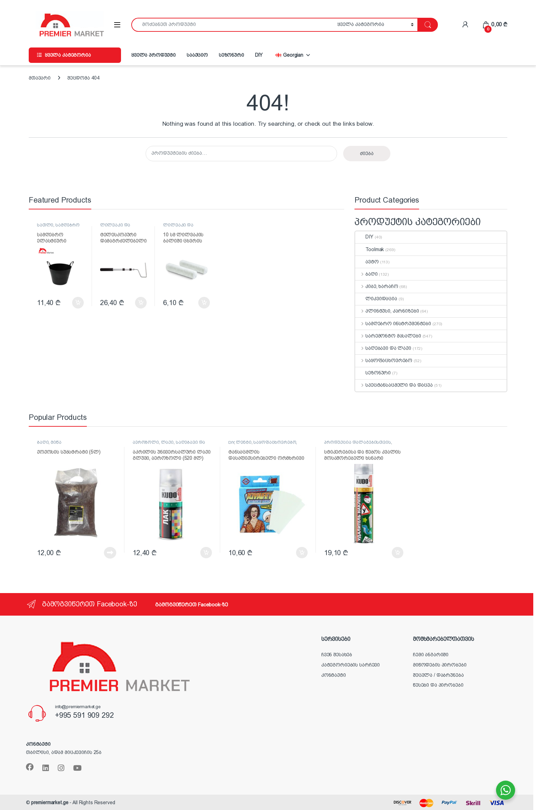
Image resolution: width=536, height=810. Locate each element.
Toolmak (369, 249)
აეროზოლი (146, 442)
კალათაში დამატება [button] (78, 302)
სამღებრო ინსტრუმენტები (58, 227)
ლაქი (167, 442)
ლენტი (243, 442)
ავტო (366, 261)
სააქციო (197, 55)
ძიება (367, 153)
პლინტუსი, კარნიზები (387, 311)
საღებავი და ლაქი (383, 348)
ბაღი (366, 274)
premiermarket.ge (49, 802)
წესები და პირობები (438, 685)
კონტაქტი (333, 675)
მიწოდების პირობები (439, 665)
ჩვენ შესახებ (336, 654)
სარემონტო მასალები (388, 336)
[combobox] (232, 25)
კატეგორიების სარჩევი (350, 665)
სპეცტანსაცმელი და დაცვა (394, 385)
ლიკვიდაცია (376, 298)
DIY (259, 55)
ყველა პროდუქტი (153, 55)
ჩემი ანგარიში (430, 654)
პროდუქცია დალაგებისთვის (357, 442)
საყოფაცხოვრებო (383, 360)
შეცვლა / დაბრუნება (438, 675)
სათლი (45, 225)
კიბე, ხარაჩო (376, 286)
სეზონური (231, 55)
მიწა (56, 442)
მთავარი (40, 78)
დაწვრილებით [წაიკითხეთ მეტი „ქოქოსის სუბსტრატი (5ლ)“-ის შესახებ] (110, 553)
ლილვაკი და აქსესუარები (115, 227)
